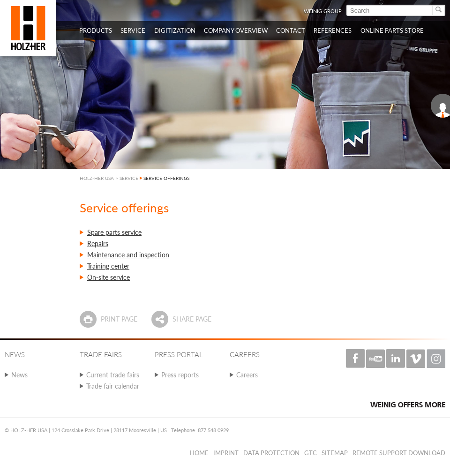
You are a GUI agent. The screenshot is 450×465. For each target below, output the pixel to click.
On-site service (108, 277)
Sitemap (335, 453)
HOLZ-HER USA (97, 178)
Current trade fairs (112, 375)
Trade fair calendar (112, 386)
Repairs (97, 244)
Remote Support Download (398, 453)
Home (199, 453)
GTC (310, 453)
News (19, 375)
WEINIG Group (323, 11)
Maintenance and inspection (128, 255)
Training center (108, 266)
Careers (247, 375)
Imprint (226, 453)
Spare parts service (114, 232)
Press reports (180, 375)
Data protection (271, 453)
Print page (119, 319)
